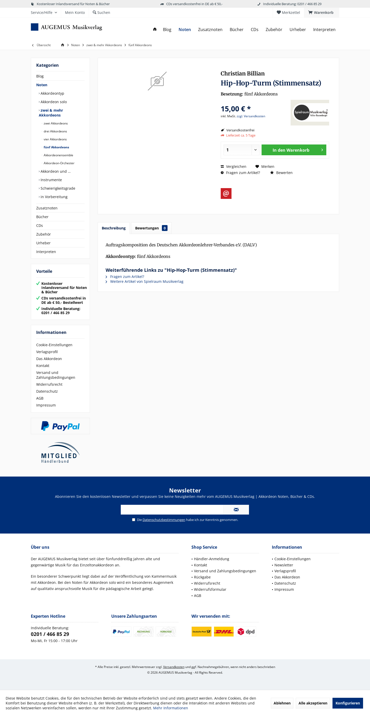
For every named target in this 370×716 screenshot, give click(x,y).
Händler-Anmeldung (211, 558)
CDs (39, 225)
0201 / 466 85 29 (50, 634)
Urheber (43, 242)
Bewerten (281, 172)
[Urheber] (298, 29)
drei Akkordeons (55, 131)
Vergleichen (233, 166)
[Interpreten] (324, 29)
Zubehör (43, 234)
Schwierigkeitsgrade (57, 188)
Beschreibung (114, 228)
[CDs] (254, 29)
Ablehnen (282, 703)
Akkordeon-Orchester (59, 163)
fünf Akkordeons (56, 147)
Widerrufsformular (210, 589)
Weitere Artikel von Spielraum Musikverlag (144, 281)
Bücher (42, 216)
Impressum (46, 405)
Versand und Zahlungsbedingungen (55, 375)
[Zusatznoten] (210, 29)
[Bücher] (236, 29)
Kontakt (42, 365)
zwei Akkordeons (55, 123)
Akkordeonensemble (58, 155)
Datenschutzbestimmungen (164, 519)
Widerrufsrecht (49, 384)
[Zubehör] (274, 29)
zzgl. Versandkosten (251, 116)
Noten (41, 84)
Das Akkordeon (49, 358)
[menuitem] (321, 12)
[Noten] (185, 29)
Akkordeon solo (53, 101)
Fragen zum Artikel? (240, 172)
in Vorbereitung (54, 196)
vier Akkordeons (55, 139)
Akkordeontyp (52, 93)
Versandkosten (173, 667)
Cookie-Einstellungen (54, 344)
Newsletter (283, 565)
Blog (40, 76)
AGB (39, 398)
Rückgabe (202, 577)
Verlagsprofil (47, 351)
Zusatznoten (47, 208)
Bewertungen (151, 228)
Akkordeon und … (55, 171)
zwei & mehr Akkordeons (51, 113)
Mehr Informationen (170, 707)
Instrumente (51, 179)
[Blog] (167, 29)
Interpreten (46, 251)
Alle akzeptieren (313, 703)
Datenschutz (47, 391)
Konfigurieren (348, 703)
